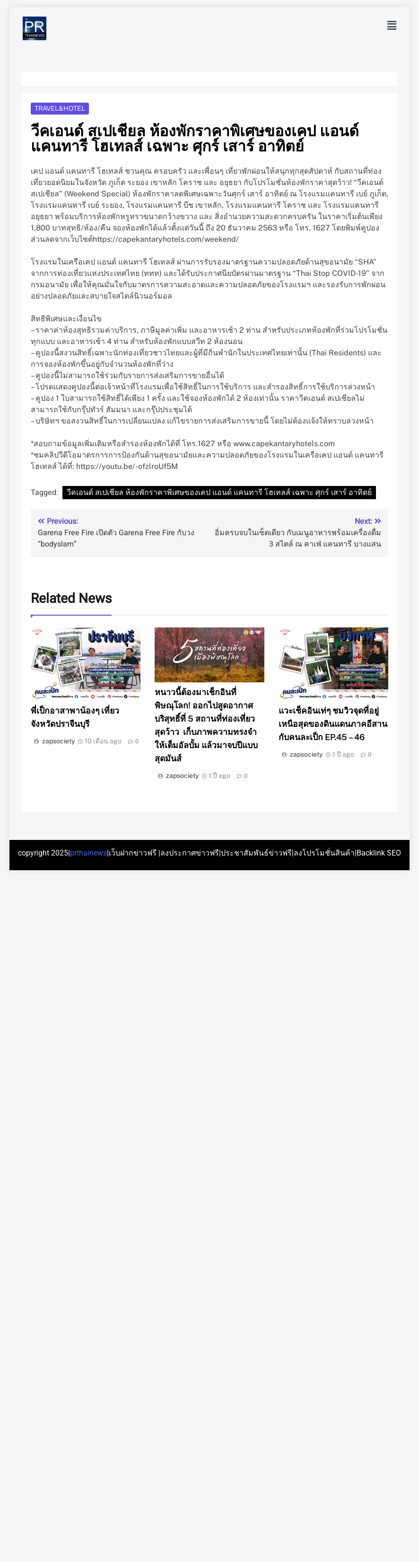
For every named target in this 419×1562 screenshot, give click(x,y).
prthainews (88, 852)
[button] (392, 26)
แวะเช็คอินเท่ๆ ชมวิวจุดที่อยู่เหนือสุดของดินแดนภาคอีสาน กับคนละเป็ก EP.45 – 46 (333, 724)
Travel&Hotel (60, 108)
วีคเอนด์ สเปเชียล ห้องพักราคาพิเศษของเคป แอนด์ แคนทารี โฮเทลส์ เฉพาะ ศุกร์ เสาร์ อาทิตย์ (219, 492)
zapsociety (58, 741)
